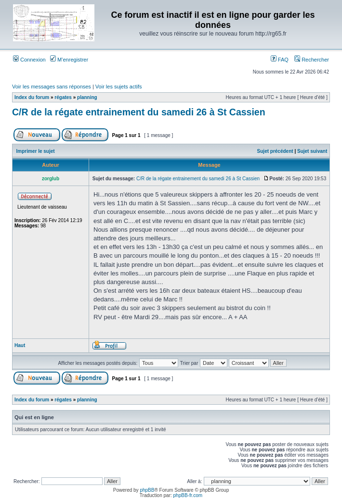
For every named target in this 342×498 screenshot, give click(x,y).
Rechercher (311, 59)
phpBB (147, 490)
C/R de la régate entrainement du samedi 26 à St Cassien (138, 112)
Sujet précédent (275, 151)
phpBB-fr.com (188, 495)
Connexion (29, 59)
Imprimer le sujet (35, 151)
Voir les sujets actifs (118, 86)
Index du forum (31, 97)
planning (87, 97)
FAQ (280, 59)
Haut (19, 345)
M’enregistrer (69, 59)
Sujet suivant (312, 151)
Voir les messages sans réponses (51, 86)
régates (63, 97)
